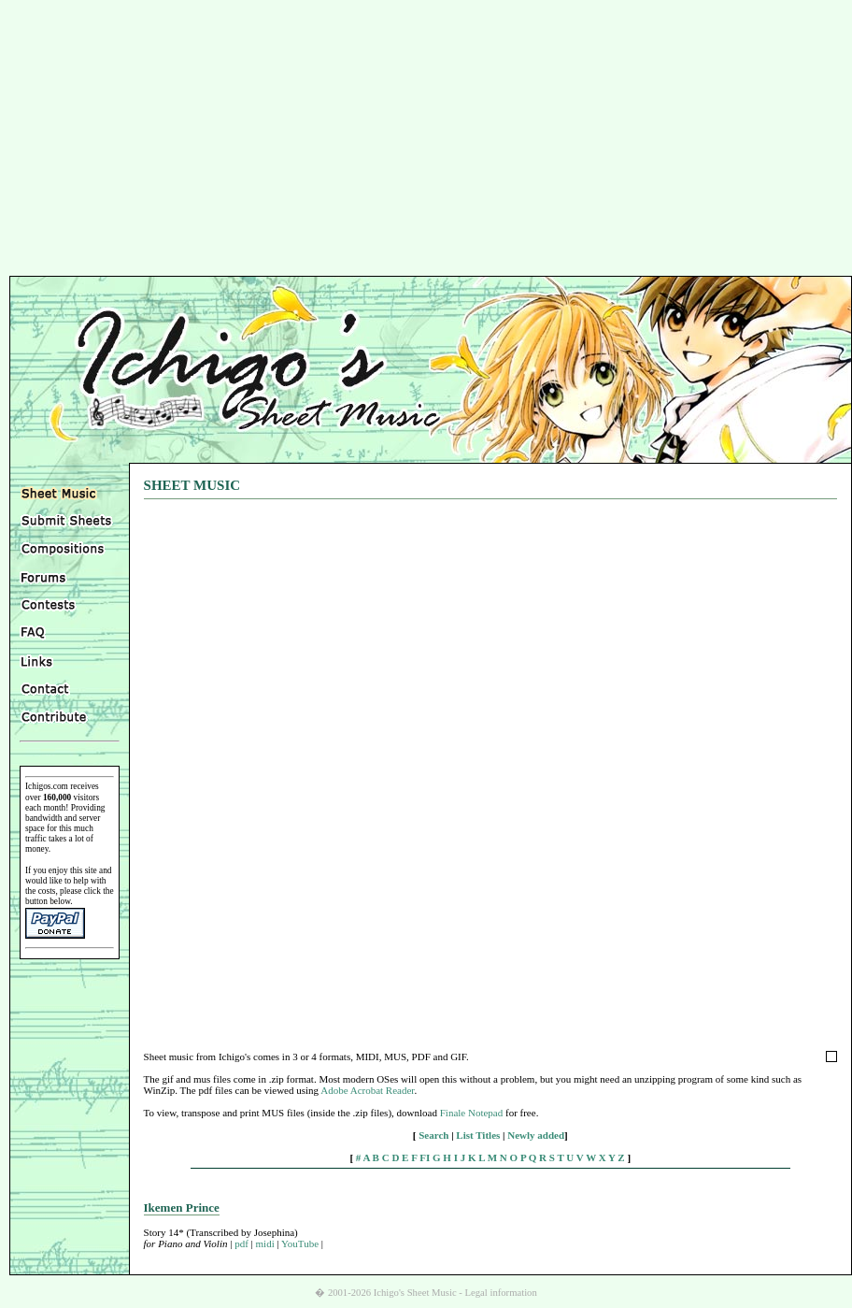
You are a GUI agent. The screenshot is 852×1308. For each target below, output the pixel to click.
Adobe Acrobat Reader (367, 1090)
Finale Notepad (472, 1112)
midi (265, 1243)
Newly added (535, 1135)
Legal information (501, 1292)
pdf (241, 1243)
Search (433, 1135)
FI (424, 1157)
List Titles (478, 1135)
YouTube (300, 1243)
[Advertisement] (426, 140)
